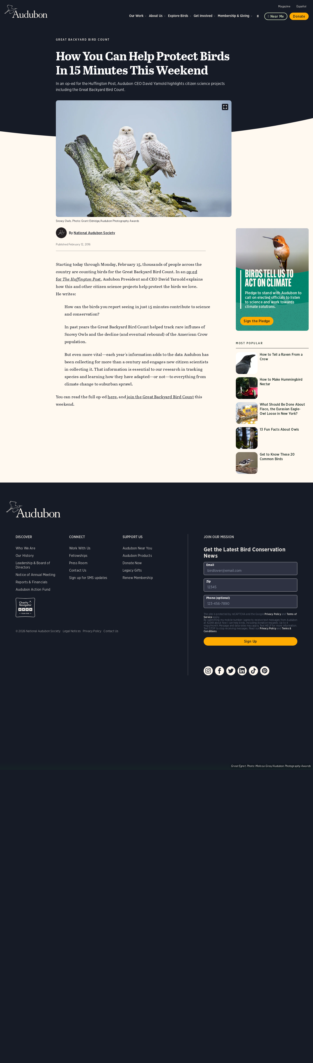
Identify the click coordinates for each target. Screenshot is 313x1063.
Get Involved (203, 16)
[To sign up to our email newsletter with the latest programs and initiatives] (250, 568)
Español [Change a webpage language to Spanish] (301, 6)
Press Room (78, 563)
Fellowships (78, 556)
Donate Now (132, 563)
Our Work (136, 16)
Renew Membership (138, 578)
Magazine (284, 6)
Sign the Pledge (257, 321)
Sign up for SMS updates (88, 578)
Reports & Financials (32, 582)
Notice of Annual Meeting (35, 575)
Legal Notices (72, 631)
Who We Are (25, 548)
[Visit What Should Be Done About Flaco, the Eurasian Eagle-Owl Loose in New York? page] (272, 413)
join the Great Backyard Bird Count (160, 397)
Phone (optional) (218, 597)
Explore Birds (178, 16)
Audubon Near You (137, 548)
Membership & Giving (233, 16)
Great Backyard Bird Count (83, 39)
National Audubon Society (94, 233)
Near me (277, 16)
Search (258, 15)
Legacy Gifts (132, 570)
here (112, 397)
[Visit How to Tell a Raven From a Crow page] (272, 363)
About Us (156, 16)
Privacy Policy (92, 631)
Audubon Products (137, 556)
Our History (25, 556)
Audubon (26, 11)
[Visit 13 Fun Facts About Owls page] (272, 438)
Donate (299, 16)
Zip (208, 581)
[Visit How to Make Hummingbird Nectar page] (272, 388)
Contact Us (77, 570)
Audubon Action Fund (33, 589)
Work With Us (79, 548)
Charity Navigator (25, 607)
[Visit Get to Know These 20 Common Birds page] (272, 463)
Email (210, 564)
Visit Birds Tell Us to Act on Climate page (272, 279)
